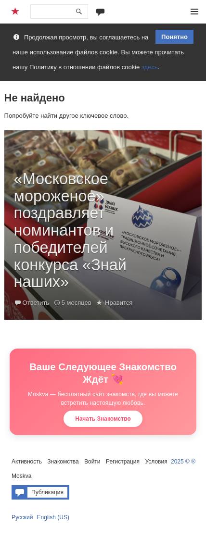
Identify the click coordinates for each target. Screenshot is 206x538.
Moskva (21, 476)
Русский (22, 517)
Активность (27, 461)
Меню (194, 11)
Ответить (36, 302)
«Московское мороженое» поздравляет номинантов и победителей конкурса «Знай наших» (70, 230)
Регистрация (123, 461)
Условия (156, 461)
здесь (150, 67)
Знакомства (62, 461)
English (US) (53, 517)
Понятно (174, 36)
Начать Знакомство (103, 418)
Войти (92, 461)
